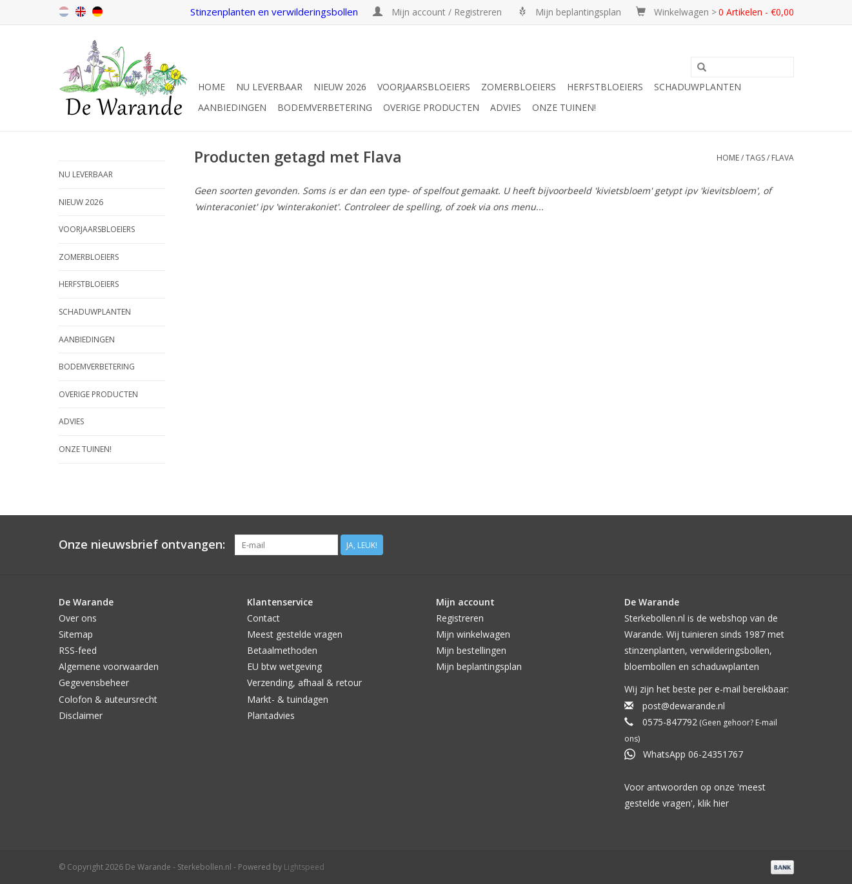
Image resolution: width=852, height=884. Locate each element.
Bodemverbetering (324, 107)
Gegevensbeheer (94, 682)
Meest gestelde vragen (294, 634)
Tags (755, 157)
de (97, 11)
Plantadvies (271, 715)
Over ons (78, 618)
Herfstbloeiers (605, 87)
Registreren (460, 618)
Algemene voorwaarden (109, 666)
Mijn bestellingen (471, 650)
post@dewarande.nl (683, 706)
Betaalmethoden (282, 650)
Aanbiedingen (232, 107)
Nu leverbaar (269, 87)
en (80, 11)
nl (64, 11)
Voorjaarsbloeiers (423, 87)
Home (211, 87)
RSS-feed (78, 650)
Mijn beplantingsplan (479, 666)
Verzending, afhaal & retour (304, 682)
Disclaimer (81, 715)
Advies (505, 107)
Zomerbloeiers (518, 87)
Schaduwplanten (697, 87)
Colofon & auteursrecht (108, 699)
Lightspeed (304, 866)
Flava (782, 157)
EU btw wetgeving (284, 666)
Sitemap (76, 634)
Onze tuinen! (564, 107)
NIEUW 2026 (339, 87)
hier (721, 803)
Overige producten (431, 107)
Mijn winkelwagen (473, 634)
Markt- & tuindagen (287, 699)
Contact (263, 618)
